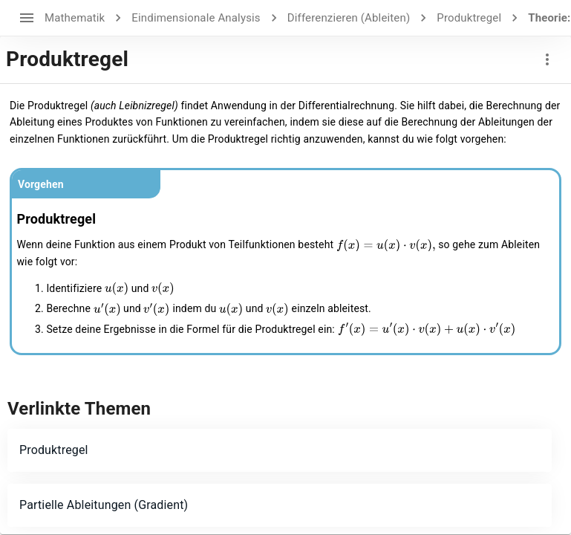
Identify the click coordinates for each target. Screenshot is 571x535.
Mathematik (75, 18)
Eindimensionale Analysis (195, 18)
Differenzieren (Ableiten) (349, 18)
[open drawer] (27, 18)
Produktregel (469, 18)
